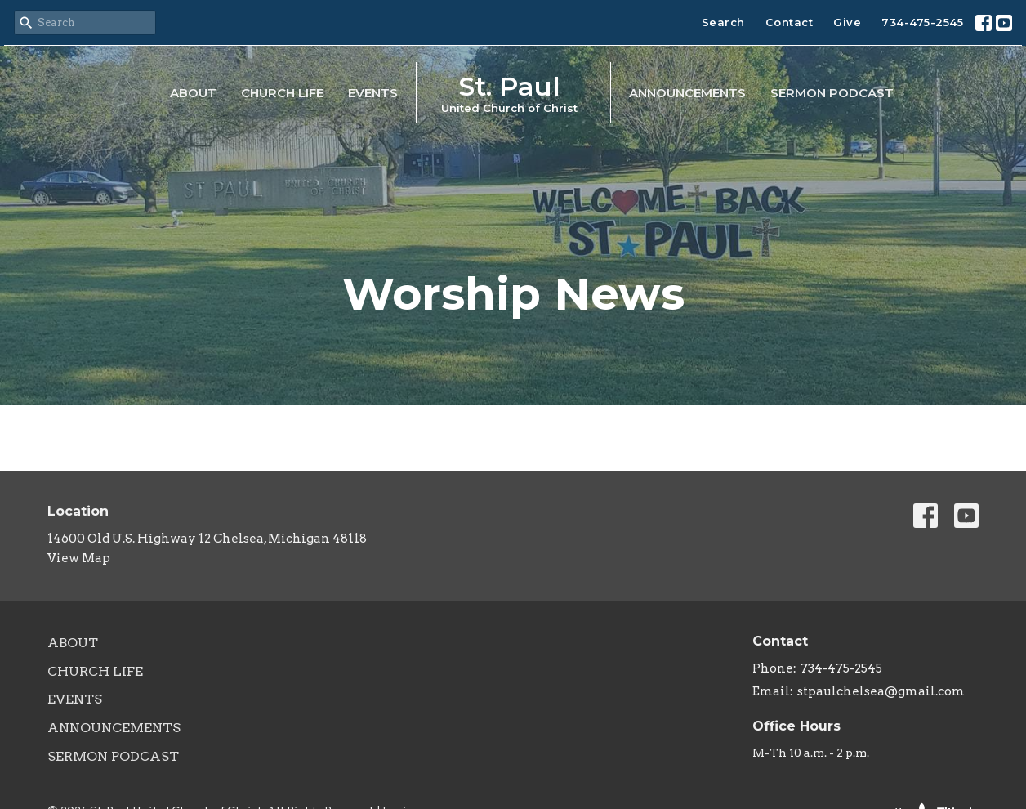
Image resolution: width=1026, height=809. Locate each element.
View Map (78, 558)
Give (847, 22)
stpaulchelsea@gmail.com (881, 691)
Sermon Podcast (832, 93)
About (193, 93)
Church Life (282, 93)
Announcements (687, 93)
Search (723, 22)
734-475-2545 (922, 22)
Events (373, 93)
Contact (789, 22)
